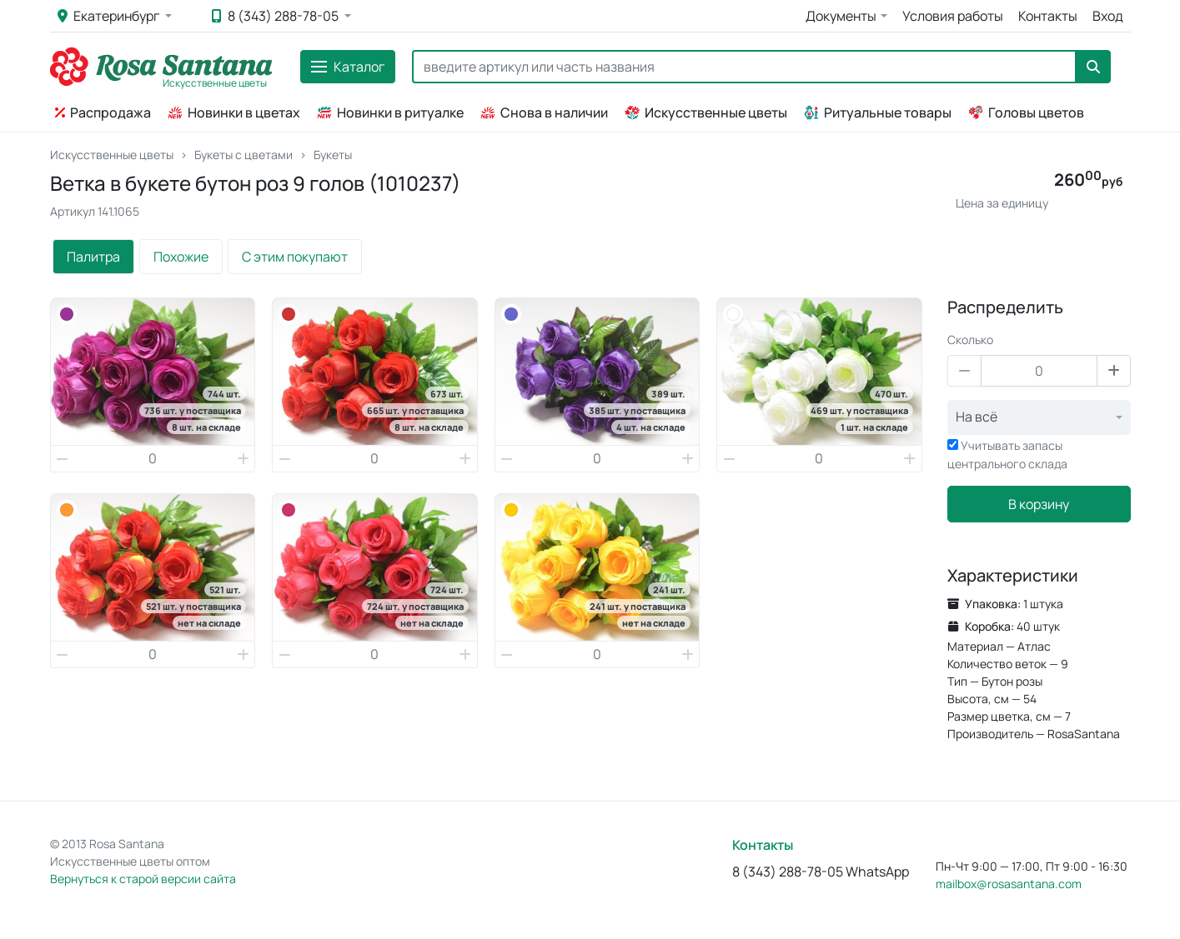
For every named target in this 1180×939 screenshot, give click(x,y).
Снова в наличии (544, 112)
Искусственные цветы (706, 112)
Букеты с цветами (243, 154)
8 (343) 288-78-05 (276, 16)
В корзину (1038, 504)
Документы (841, 16)
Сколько (970, 339)
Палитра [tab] (93, 256)
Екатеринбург (110, 16)
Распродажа (103, 112)
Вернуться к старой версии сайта (143, 879)
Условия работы (952, 16)
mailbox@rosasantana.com (1009, 884)
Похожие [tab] (180, 256)
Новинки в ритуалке (390, 112)
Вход (1107, 16)
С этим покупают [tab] (295, 256)
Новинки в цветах (234, 112)
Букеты (333, 154)
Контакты (1047, 16)
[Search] (744, 66)
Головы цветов (1026, 112)
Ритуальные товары (878, 112)
